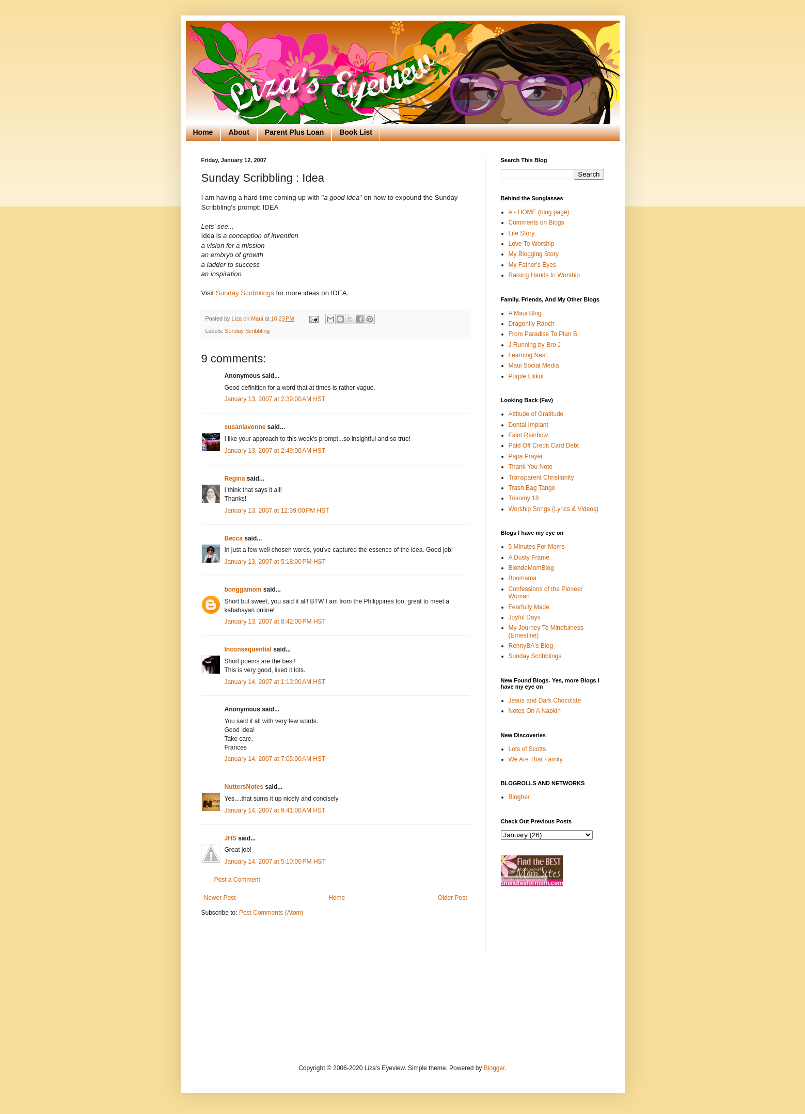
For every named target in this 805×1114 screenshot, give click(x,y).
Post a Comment (237, 879)
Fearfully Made (529, 607)
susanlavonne (245, 427)
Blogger (494, 1068)
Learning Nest (528, 355)
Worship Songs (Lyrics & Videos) (554, 509)
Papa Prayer (526, 456)
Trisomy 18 (524, 498)
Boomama (523, 578)
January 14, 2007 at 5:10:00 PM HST (275, 861)
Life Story (522, 233)
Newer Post (220, 897)
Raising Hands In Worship (544, 275)
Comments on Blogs (536, 222)
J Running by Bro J (535, 344)
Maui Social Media (534, 365)
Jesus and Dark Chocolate (545, 700)
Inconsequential (248, 649)
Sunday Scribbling (247, 331)
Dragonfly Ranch (532, 323)
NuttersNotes (244, 786)
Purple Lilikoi (526, 376)
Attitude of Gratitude (536, 414)
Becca (234, 538)
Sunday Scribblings (246, 293)
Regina (235, 478)
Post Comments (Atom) (271, 912)
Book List (355, 132)
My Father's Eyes (532, 264)
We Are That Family (536, 759)
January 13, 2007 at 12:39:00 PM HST (277, 510)
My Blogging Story (534, 254)
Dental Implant (528, 424)
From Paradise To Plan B (543, 334)
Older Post (452, 897)
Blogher (519, 797)
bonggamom (243, 589)
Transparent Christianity (541, 477)
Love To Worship (532, 243)
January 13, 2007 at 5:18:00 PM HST (275, 561)
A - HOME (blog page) (539, 212)
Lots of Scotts (527, 749)
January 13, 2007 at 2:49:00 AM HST (275, 450)
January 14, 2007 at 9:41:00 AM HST (275, 810)
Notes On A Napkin (535, 710)
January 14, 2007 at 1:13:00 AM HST (275, 682)
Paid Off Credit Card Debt (544, 445)
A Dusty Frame (529, 557)
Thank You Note (531, 466)
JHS (230, 838)
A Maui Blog (525, 313)
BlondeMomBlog (531, 567)
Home (203, 132)
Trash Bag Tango (532, 487)
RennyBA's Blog (531, 645)
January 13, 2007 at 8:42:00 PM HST (275, 621)
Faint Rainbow (528, 435)
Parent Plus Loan (294, 132)
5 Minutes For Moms (537, 546)
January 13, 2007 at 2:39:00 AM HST (275, 399)
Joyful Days (525, 617)
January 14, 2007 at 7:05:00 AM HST (275, 758)
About (238, 132)
